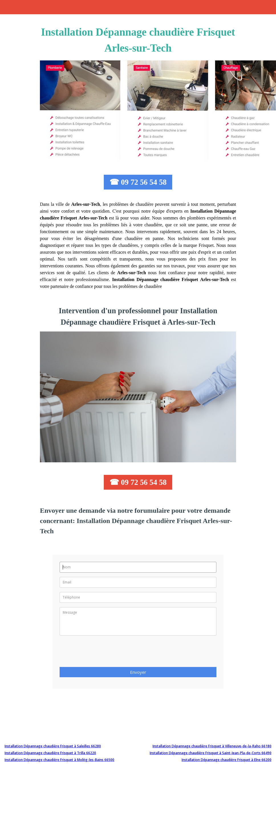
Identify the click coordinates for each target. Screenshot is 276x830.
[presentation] (103, 653)
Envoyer (138, 672)
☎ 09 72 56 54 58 (138, 182)
